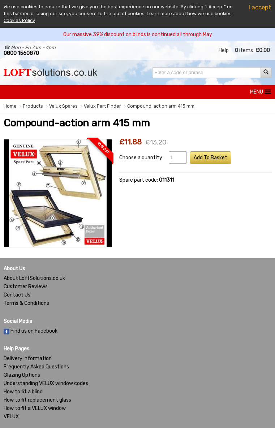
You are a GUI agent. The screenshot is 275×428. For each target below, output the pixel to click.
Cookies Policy (19, 20)
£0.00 (262, 50)
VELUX (11, 417)
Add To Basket (210, 158)
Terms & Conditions (26, 303)
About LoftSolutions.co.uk (34, 278)
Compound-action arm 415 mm (160, 106)
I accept (260, 7)
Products (33, 106)
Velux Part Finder (102, 106)
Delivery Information (28, 358)
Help (224, 50)
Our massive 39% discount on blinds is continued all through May (137, 34)
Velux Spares (63, 106)
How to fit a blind (23, 392)
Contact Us (17, 295)
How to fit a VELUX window (35, 408)
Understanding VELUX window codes (46, 383)
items (244, 50)
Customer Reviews (26, 287)
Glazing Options (22, 375)
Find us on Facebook (30, 331)
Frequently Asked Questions (36, 367)
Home (10, 106)
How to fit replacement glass (37, 400)
